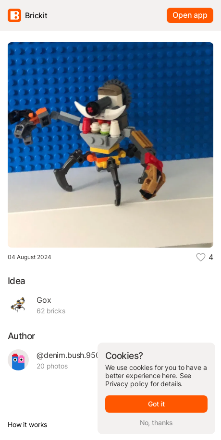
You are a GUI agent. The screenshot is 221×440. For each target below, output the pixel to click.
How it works (27, 424)
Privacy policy (126, 384)
